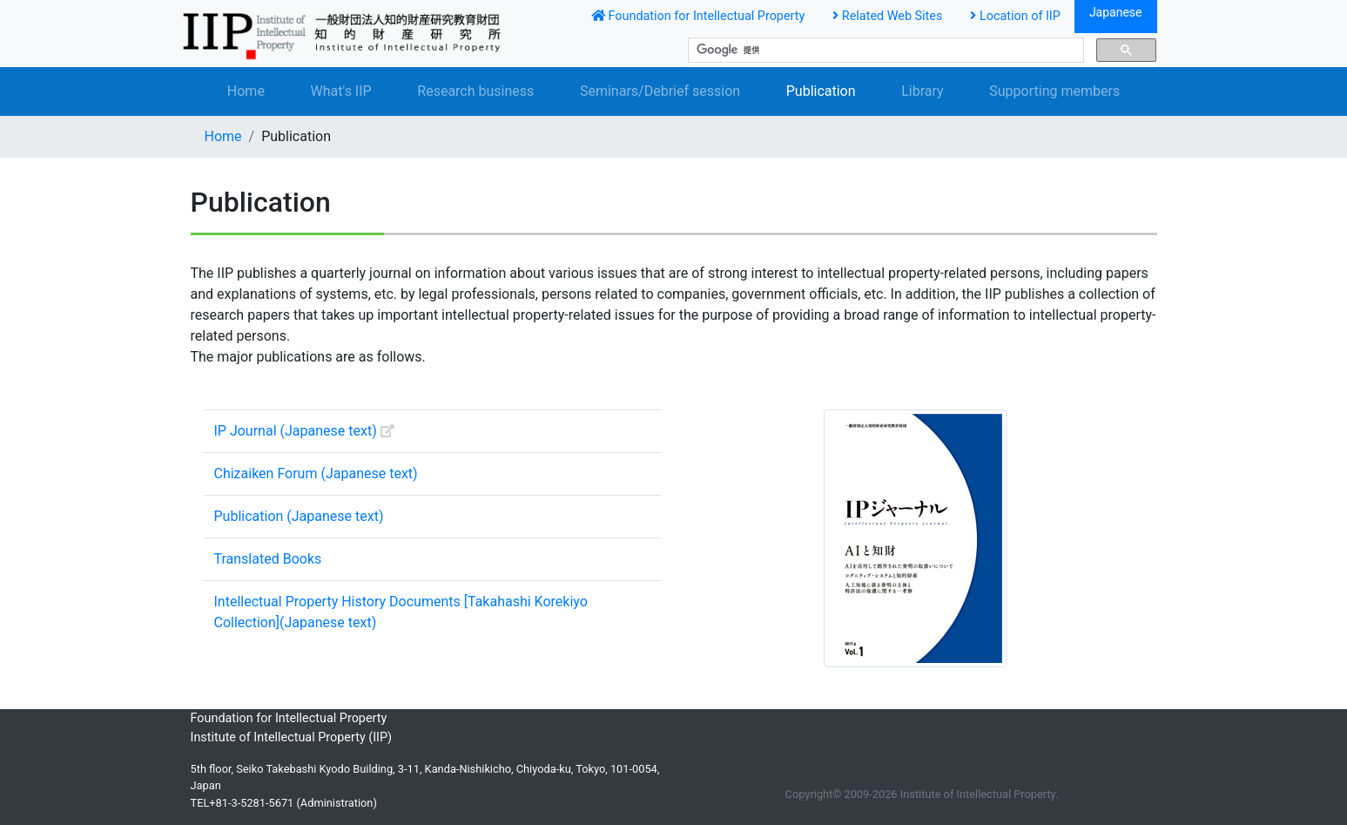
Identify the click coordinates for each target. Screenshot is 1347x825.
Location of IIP (1015, 16)
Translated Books (268, 559)
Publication (821, 91)
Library (922, 91)
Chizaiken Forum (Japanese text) (316, 473)
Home (246, 91)
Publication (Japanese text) (299, 516)
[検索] (884, 50)
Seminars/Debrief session (660, 91)
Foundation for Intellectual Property (698, 16)
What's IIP (341, 91)
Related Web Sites (887, 16)
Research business (475, 91)
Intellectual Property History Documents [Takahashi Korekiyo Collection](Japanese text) (401, 612)
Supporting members (1054, 91)
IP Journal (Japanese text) (304, 431)
